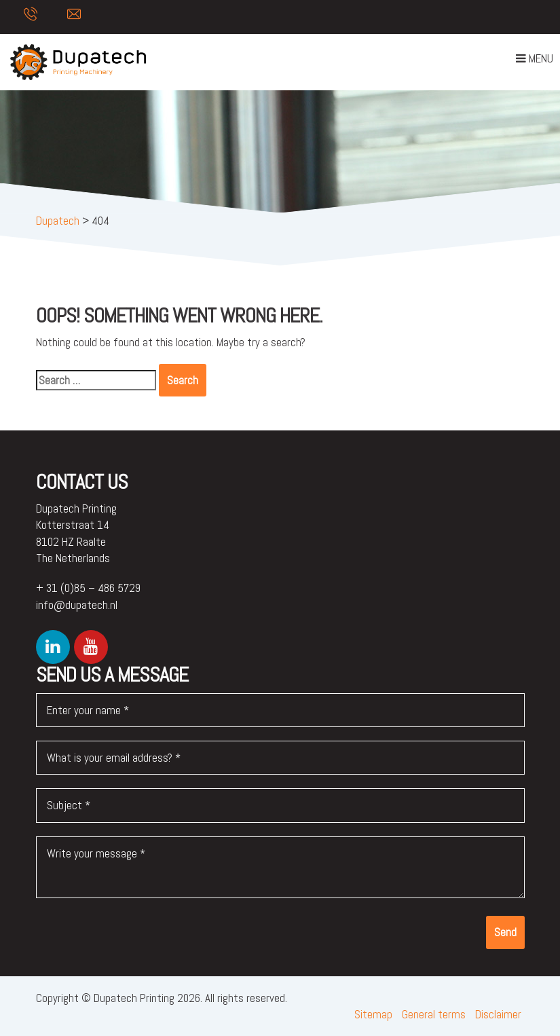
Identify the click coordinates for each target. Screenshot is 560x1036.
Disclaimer (498, 1014)
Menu (534, 61)
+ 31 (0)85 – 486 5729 (88, 587)
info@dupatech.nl (76, 604)
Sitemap (373, 1014)
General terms (434, 1014)
